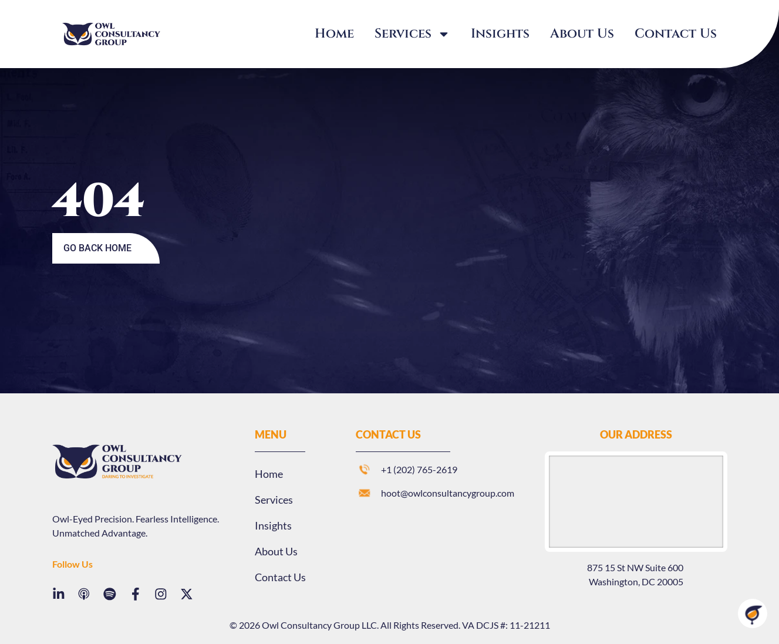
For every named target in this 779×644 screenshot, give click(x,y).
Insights (500, 33)
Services (412, 34)
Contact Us (676, 33)
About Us (582, 33)
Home (334, 33)
